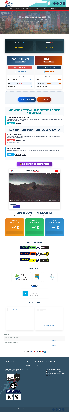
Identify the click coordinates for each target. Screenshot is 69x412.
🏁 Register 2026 (20, 67)
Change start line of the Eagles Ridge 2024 (11, 337)
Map (26, 374)
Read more (54, 340)
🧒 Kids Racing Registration (34, 164)
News (37, 365)
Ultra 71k (17, 9)
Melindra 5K (36, 9)
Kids (41, 8)
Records (37, 371)
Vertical (22, 9)
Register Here (10, 123)
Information (54, 9)
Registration (28, 371)
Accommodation (39, 367)
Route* (24, 140)
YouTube (37, 369)
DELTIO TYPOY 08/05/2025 (50, 367)
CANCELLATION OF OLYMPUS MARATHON (11, 342)
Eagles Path (29, 9)
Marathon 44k (10, 9)
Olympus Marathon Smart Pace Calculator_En (54, 364)
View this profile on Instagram (49, 325)
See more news (6, 348)
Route (24, 154)
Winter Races (46, 9)
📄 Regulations (20, 72)
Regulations (18, 123)
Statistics (27, 367)
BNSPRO (25, 408)
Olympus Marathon (13, 309)
